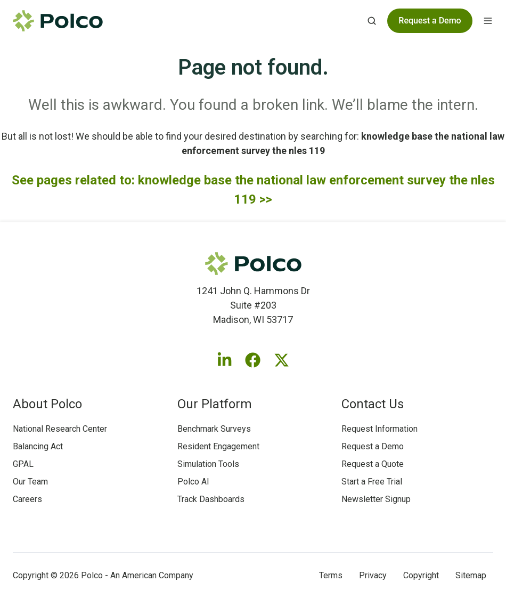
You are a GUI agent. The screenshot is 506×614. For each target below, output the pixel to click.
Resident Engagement (218, 446)
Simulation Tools (208, 464)
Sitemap (470, 575)
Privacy (373, 575)
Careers (27, 499)
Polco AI (193, 481)
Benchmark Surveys (214, 429)
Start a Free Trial (371, 481)
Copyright (421, 575)
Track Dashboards (210, 499)
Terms (330, 575)
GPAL (23, 464)
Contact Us (372, 404)
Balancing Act (38, 446)
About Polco (47, 404)
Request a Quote (372, 464)
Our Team (30, 481)
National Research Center (60, 429)
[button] (371, 20)
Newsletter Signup (376, 499)
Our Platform (214, 404)
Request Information (379, 429)
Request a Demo (372, 446)
